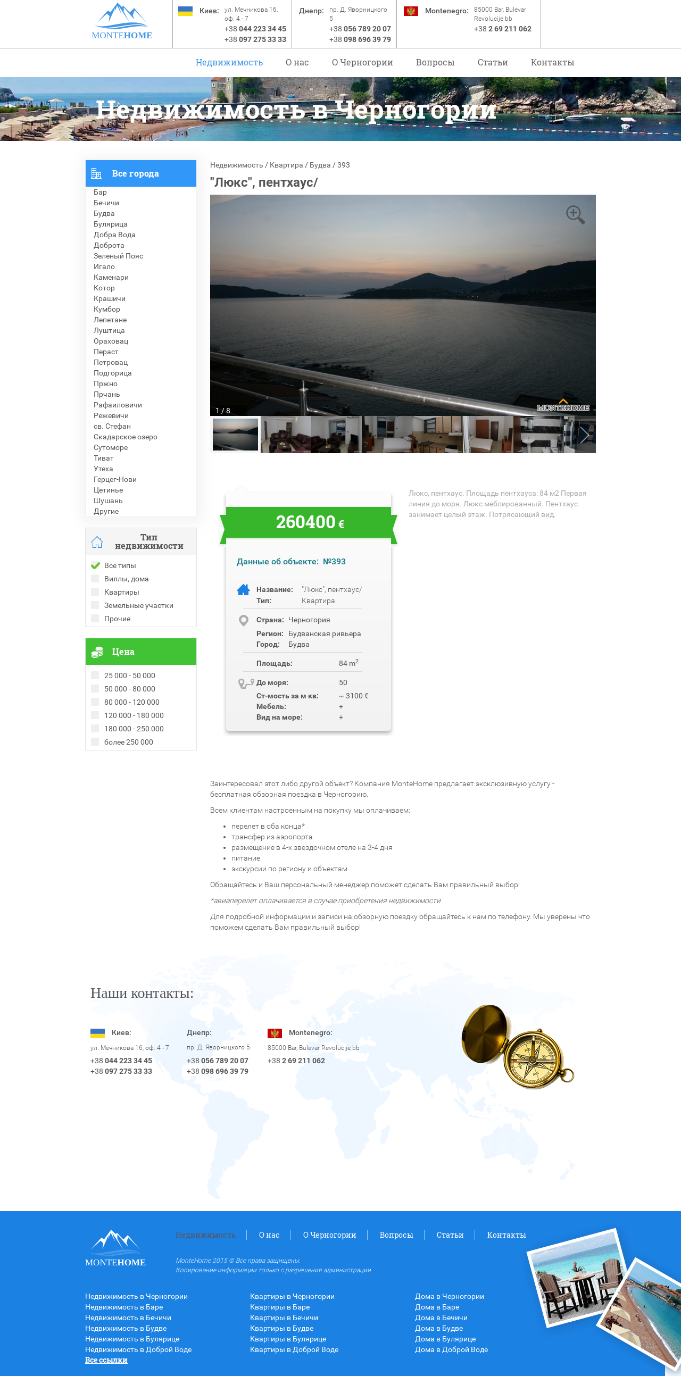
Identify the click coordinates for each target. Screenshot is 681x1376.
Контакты (553, 62)
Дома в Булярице (445, 1339)
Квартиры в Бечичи (284, 1317)
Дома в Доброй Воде (451, 1349)
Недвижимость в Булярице (132, 1339)
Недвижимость (229, 62)
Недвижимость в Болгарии (132, 787)
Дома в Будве (439, 1328)
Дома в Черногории (449, 1296)
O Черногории (362, 62)
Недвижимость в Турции (128, 809)
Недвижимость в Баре (124, 1307)
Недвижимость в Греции (127, 798)
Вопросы (435, 62)
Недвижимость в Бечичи (128, 1317)
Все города (135, 173)
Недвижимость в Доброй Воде (138, 1349)
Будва (320, 165)
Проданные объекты (121, 766)
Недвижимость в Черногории (136, 1296)
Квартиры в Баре (280, 1307)
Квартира (286, 165)
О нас (297, 62)
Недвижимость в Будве (126, 1328)
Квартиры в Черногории (292, 1296)
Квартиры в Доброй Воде (294, 1349)
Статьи (493, 62)
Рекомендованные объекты (134, 777)
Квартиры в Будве (281, 1328)
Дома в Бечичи (441, 1317)
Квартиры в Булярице (288, 1339)
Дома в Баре (437, 1307)
